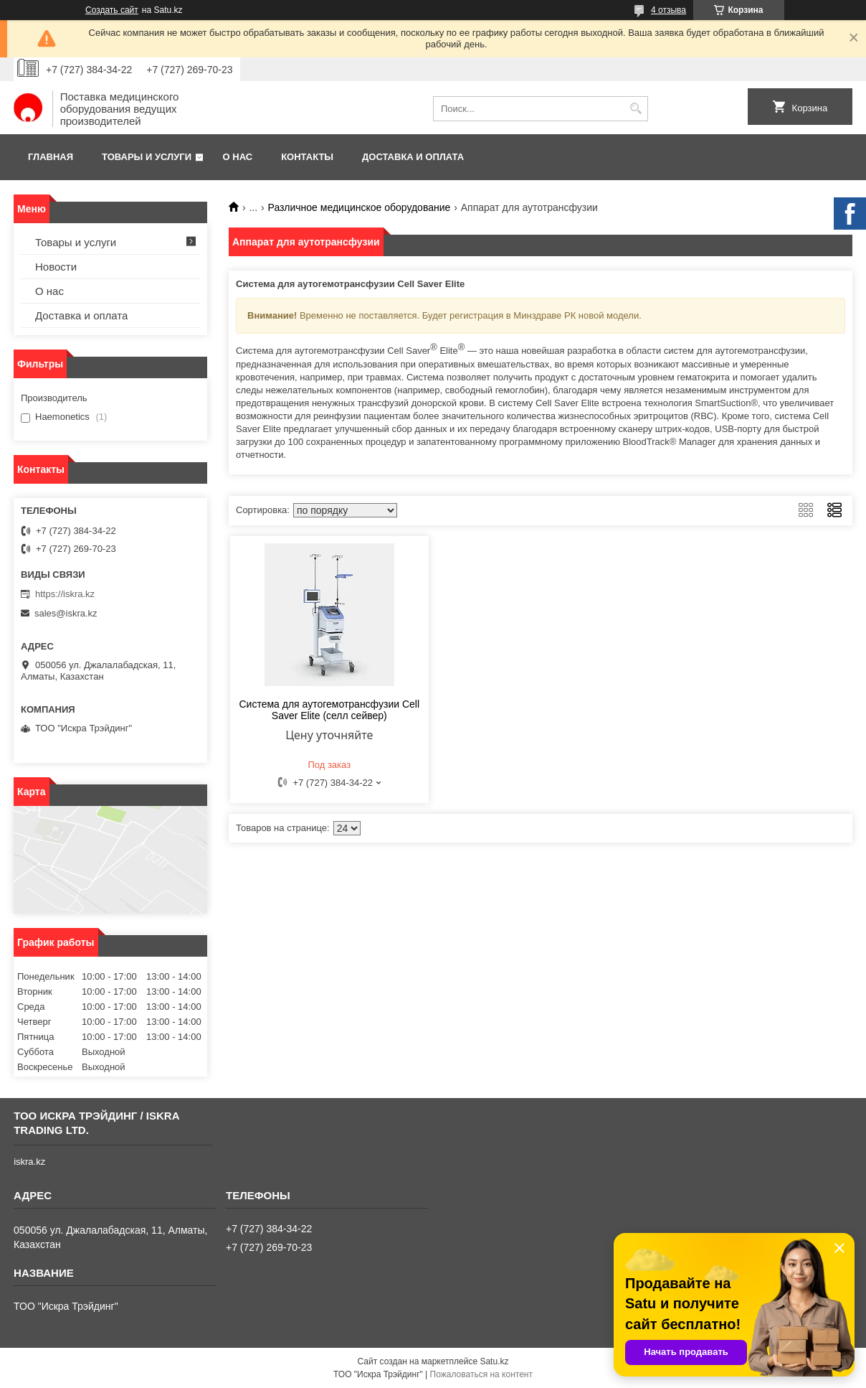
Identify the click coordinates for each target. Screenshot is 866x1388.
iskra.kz (29, 1161)
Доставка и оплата (413, 156)
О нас (238, 156)
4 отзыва (668, 10)
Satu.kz (494, 1361)
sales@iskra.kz (65, 613)
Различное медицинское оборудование (359, 207)
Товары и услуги (146, 156)
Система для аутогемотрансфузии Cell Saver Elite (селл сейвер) (329, 709)
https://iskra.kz (65, 594)
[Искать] (635, 108)
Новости (56, 267)
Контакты (307, 156)
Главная (50, 156)
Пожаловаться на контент (481, 1374)
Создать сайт (111, 10)
